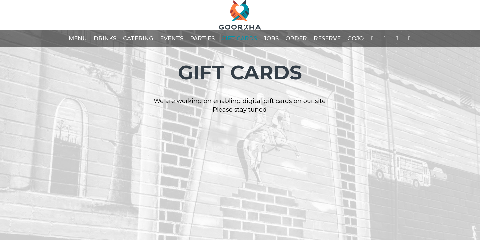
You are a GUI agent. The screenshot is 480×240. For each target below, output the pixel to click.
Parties (202, 38)
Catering (138, 38)
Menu (78, 38)
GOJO (355, 38)
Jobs (271, 38)
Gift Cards (239, 38)
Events (171, 38)
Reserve (327, 38)
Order (296, 38)
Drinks (105, 38)
